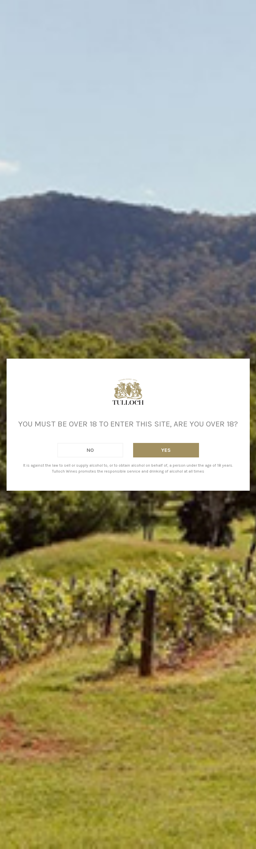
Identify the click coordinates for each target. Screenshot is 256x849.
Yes (166, 450)
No (90, 450)
